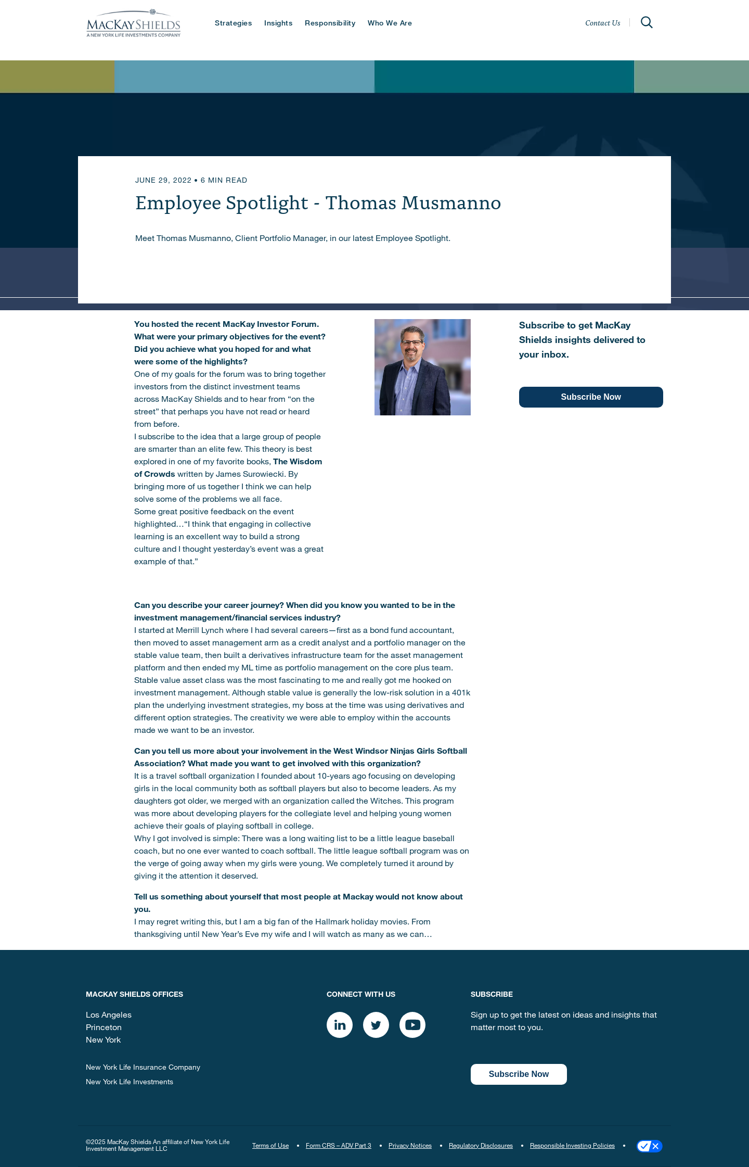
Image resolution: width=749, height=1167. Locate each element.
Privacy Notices (410, 1146)
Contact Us (603, 22)
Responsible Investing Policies (572, 1146)
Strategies (233, 24)
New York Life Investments (129, 1082)
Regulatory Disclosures (481, 1146)
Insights (278, 24)
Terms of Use (270, 1146)
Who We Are (390, 24)
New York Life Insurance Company (143, 1068)
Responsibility (330, 24)
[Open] (646, 22)
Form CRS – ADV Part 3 (338, 1146)
